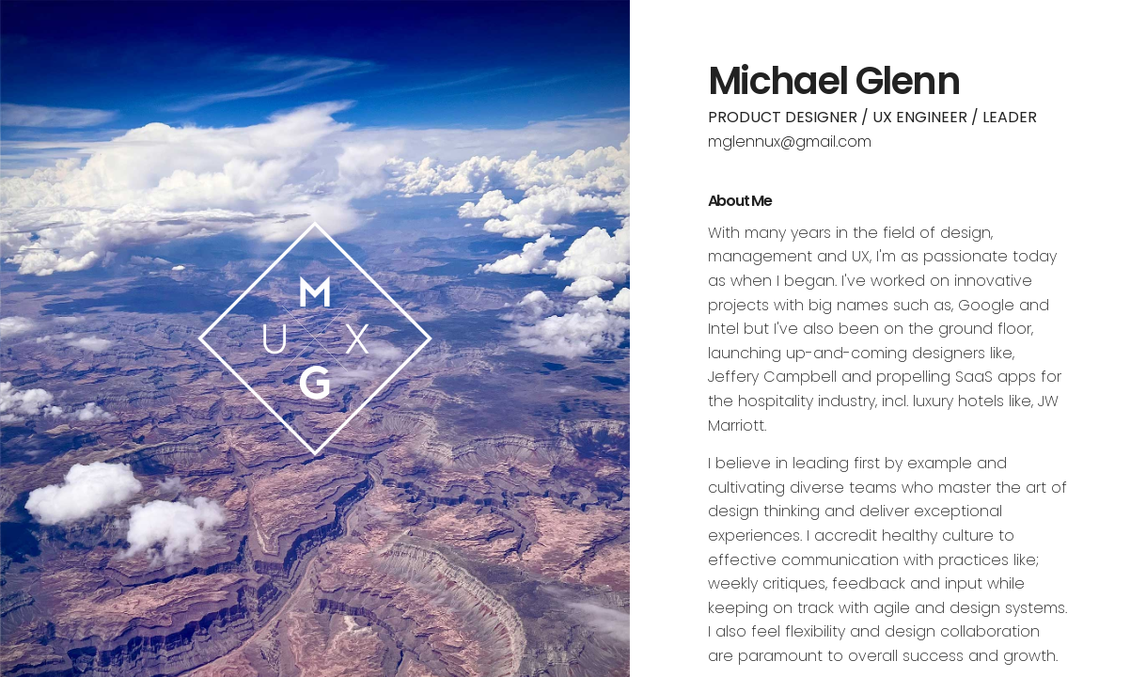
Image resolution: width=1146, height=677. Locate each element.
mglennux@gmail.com (789, 141)
